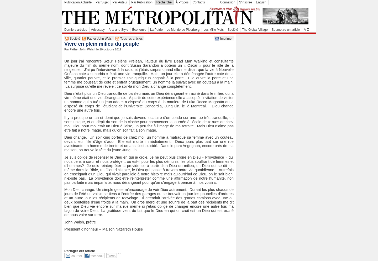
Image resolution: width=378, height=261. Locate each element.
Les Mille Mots (213, 30)
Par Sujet (102, 2)
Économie (139, 30)
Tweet (111, 255)
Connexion (227, 2)
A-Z (306, 30)
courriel (76, 256)
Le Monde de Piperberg (183, 30)
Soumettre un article (286, 30)
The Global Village (255, 30)
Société (233, 30)
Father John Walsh (100, 38)
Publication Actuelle (78, 2)
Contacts (198, 2)
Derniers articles (75, 30)
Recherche (164, 2)
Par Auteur (119, 2)
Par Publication (142, 2)
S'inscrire (245, 2)
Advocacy (98, 30)
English (261, 2)
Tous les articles (131, 38)
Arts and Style (118, 30)
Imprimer (226, 38)
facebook (97, 256)
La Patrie (156, 30)
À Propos (182, 2)
